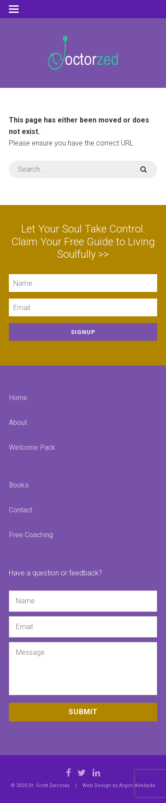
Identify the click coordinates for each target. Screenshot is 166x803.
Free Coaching (31, 535)
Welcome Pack (32, 447)
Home (18, 398)
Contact (20, 510)
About (18, 422)
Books (19, 485)
